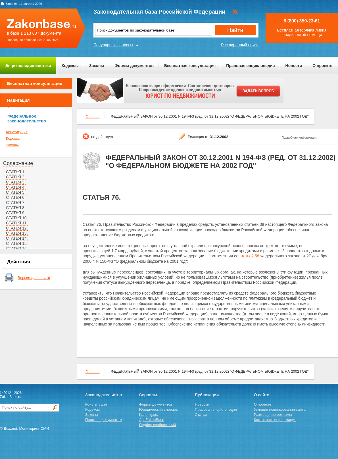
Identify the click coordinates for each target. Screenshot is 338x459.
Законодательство (103, 395)
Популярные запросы (113, 45)
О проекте (322, 65)
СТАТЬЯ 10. (17, 218)
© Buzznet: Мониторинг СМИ (24, 428)
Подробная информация (299, 137)
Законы (96, 65)
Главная (92, 116)
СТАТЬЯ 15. (17, 243)
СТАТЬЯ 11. (17, 223)
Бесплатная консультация (190, 65)
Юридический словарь (158, 409)
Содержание (18, 163)
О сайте (261, 395)
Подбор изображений (157, 425)
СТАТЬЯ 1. (16, 172)
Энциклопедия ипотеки (28, 65)
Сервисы (148, 395)
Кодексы (70, 65)
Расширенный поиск (239, 45)
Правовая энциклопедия (250, 65)
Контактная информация (275, 420)
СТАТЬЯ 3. (16, 182)
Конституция (17, 132)
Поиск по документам (103, 420)
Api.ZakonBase (151, 420)
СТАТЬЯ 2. (16, 177)
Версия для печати (34, 278)
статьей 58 (249, 256)
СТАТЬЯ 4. (16, 187)
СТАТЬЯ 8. (16, 207)
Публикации (207, 395)
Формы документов (134, 65)
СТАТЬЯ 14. (17, 238)
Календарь (148, 414)
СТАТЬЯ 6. (16, 197)
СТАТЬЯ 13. (17, 233)
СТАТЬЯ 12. (17, 228)
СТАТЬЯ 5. (16, 192)
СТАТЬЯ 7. (16, 202)
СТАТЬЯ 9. (16, 212)
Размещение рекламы (273, 414)
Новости (293, 65)
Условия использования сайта (280, 409)
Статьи (201, 414)
